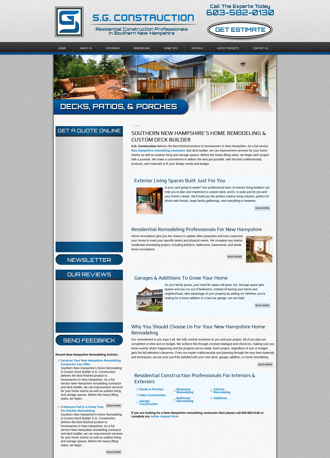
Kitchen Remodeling (222, 391)
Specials (197, 48)
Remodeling (142, 48)
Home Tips (171, 48)
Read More (262, 208)
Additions (220, 398)
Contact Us (260, 48)
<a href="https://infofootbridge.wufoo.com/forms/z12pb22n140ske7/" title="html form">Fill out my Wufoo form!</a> (89, 189)
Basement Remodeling (185, 391)
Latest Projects (228, 48)
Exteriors (113, 48)
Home (62, 48)
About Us (86, 48)
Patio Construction (153, 395)
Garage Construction (149, 402)
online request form (164, 416)
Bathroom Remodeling (185, 399)
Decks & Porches (152, 389)
